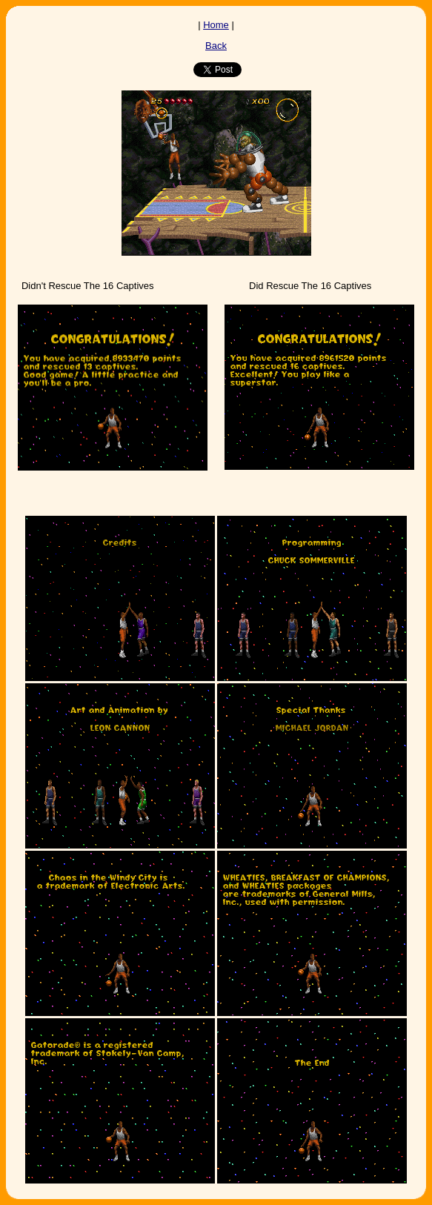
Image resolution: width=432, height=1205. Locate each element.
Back (216, 45)
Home (216, 24)
